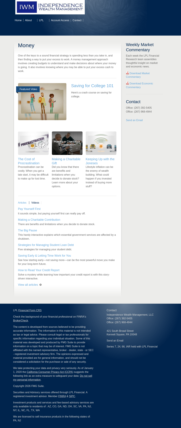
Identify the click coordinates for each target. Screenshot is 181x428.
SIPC (72, 396)
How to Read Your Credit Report (38, 270)
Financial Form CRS (30, 310)
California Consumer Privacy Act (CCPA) (50, 372)
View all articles (28, 284)
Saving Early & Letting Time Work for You (44, 255)
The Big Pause (27, 230)
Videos (35, 202)
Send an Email (134, 120)
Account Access (60, 20)
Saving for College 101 (92, 85)
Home (18, 20)
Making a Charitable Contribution (39, 219)
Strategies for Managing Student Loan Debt (46, 245)
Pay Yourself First (29, 209)
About (28, 20)
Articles (22, 202)
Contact (77, 20)
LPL (41, 20)
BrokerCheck (20, 320)
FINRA (62, 396)
